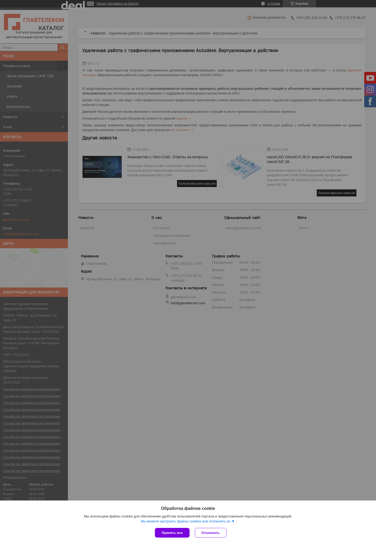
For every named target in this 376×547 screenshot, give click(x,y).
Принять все (172, 533)
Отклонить (211, 533)
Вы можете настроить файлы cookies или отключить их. (186, 521)
